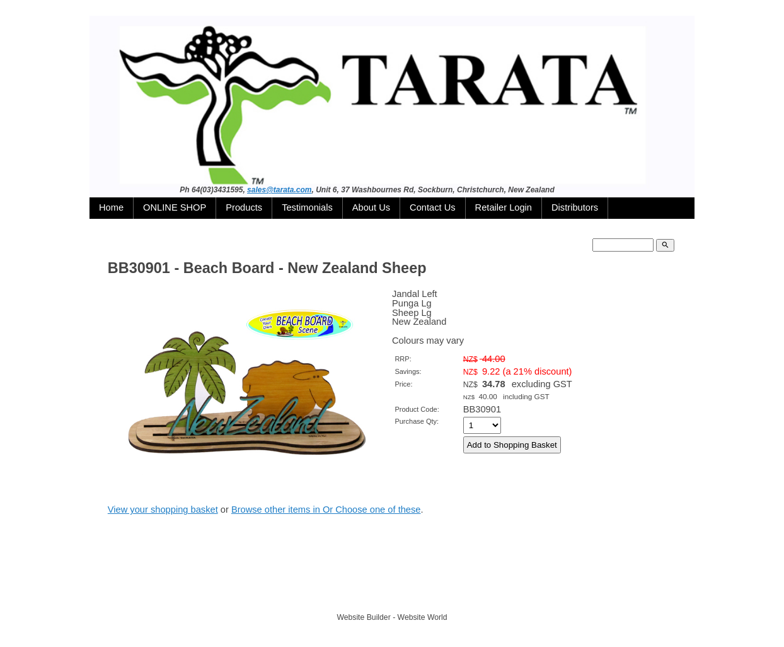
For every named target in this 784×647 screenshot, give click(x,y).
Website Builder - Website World (392, 617)
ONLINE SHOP (174, 207)
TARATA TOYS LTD (395, 594)
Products (244, 207)
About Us (371, 207)
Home (111, 207)
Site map (450, 594)
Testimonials (307, 207)
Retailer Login (503, 207)
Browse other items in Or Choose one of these (326, 509)
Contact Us (433, 207)
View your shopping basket (163, 509)
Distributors (574, 207)
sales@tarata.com (279, 189)
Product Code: (417, 409)
